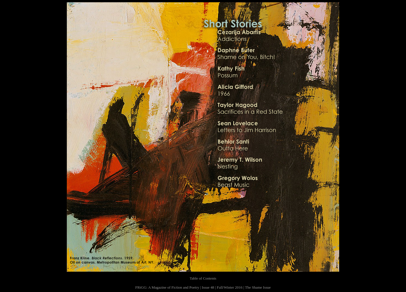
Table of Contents (203, 278)
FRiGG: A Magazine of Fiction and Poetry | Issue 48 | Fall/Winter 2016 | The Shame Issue (203, 287)
